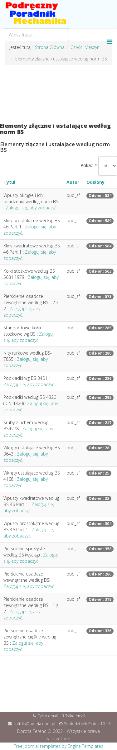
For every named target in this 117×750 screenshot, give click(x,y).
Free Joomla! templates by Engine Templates (58, 746)
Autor (72, 182)
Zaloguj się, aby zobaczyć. (31, 208)
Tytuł (9, 182)
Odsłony (95, 182)
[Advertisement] (58, 94)
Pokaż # (88, 165)
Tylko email (48, 716)
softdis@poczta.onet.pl (34, 723)
